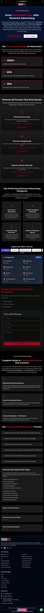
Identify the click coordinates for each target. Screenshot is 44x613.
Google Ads (24, 554)
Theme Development (26, 563)
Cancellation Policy (5, 583)
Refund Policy (4, 587)
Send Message (23, 343)
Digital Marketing (5, 554)
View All (38, 257)
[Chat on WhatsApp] (41, 609)
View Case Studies (30, 36)
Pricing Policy (4, 585)
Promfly (13, 608)
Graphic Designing (5, 560)
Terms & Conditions (5, 580)
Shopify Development (26, 560)
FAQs (2, 576)
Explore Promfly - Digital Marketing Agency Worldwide (22, 611)
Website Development (27, 556)
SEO (2, 558)
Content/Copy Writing (6, 567)
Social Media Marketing (27, 558)
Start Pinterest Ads (14, 36)
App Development (5, 563)
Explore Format (22, 127)
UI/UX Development (26, 567)
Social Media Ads (4, 556)
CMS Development (26, 565)
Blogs (2, 574)
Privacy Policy (4, 578)
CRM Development (5, 565)
